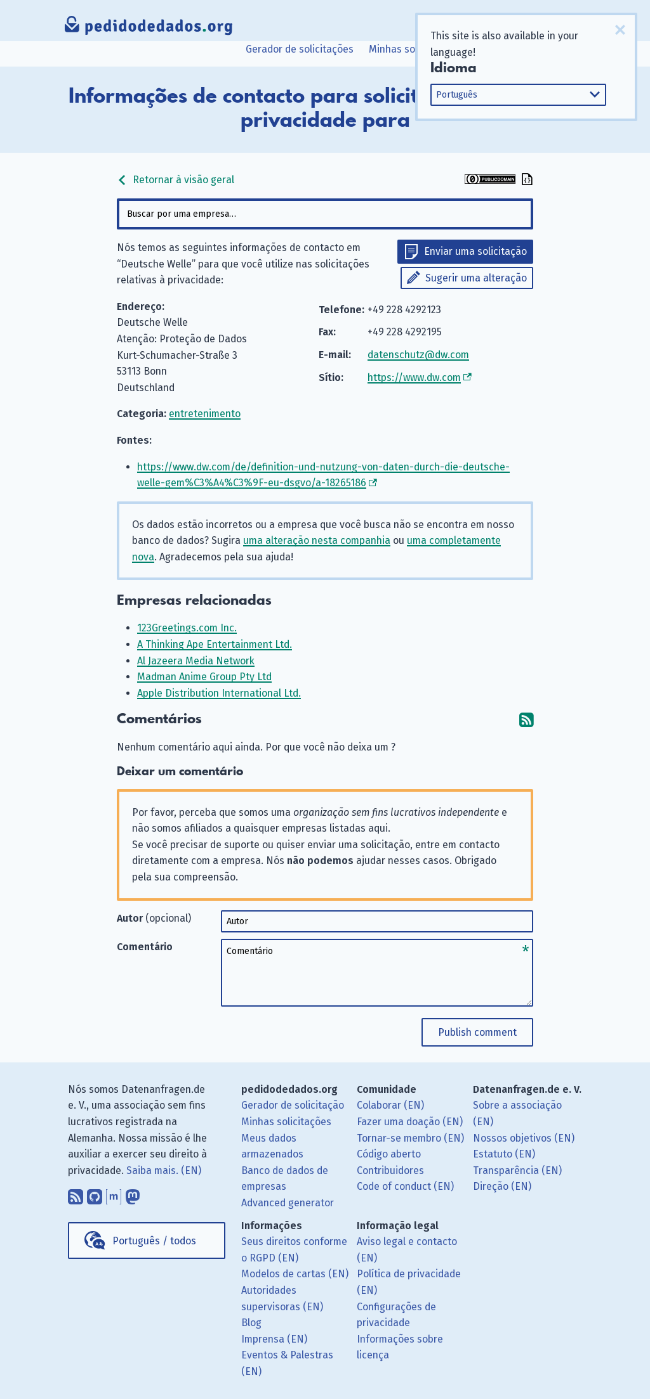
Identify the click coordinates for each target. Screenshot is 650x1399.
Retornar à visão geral (175, 180)
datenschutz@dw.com (418, 355)
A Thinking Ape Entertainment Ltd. (214, 644)
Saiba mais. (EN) (163, 1170)
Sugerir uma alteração (476, 278)
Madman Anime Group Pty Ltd (204, 677)
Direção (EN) (502, 1186)
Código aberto (389, 1154)
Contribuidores (390, 1170)
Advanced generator (287, 1203)
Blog (251, 1323)
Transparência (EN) (517, 1170)
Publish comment (477, 1032)
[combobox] (325, 213)
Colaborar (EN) (390, 1105)
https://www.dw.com (414, 377)
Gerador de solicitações (300, 49)
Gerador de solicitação (292, 1105)
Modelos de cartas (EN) (294, 1274)
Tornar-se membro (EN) (410, 1138)
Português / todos (154, 1241)
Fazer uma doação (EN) (410, 1122)
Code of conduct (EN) (405, 1186)
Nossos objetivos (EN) (523, 1138)
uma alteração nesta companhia (316, 540)
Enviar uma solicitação (475, 251)
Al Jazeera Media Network (196, 661)
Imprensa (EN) (274, 1339)
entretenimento (205, 414)
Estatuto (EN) (504, 1154)
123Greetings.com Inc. (187, 628)
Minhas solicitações (414, 49)
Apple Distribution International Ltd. (219, 693)
